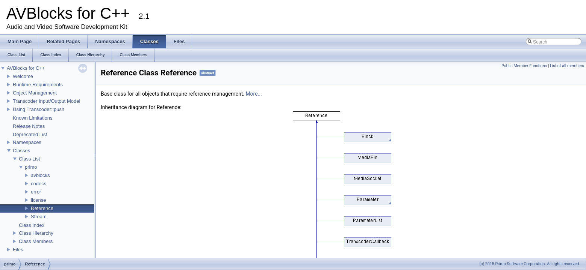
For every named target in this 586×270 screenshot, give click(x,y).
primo (31, 167)
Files (18, 249)
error (36, 192)
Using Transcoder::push (38, 109)
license (38, 200)
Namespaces (27, 142)
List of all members (567, 65)
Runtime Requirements (38, 84)
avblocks (40, 175)
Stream (39, 216)
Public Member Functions (524, 65)
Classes (21, 150)
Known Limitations (33, 118)
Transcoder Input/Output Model (46, 101)
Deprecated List (30, 134)
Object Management (35, 93)
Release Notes (29, 126)
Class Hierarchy (36, 233)
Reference (42, 208)
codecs (38, 183)
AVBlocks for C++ (26, 68)
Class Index (31, 225)
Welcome (23, 76)
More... (253, 94)
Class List (29, 159)
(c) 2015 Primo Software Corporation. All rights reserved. (529, 263)
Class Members (36, 241)
